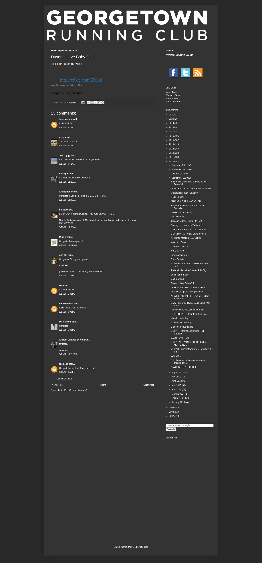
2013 (171, 148)
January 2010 (178, 402)
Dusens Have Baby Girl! (182, 283)
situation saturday (179, 318)
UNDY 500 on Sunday (181, 212)
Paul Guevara (66, 303)
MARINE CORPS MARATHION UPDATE (191, 188)
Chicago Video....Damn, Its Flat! (186, 221)
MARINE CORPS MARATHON (186, 201)
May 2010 (177, 385)
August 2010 (178, 372)
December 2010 (180, 165)
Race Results (177, 259)
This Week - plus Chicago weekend (188, 291)
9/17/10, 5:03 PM (67, 312)
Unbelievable (177, 216)
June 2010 (177, 381)
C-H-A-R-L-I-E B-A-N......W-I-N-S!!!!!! (189, 229)
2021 (171, 114)
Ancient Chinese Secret (71, 339)
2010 (171, 161)
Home (103, 385)
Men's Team (171, 92)
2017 (171, 131)
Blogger (144, 547)
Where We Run (173, 101)
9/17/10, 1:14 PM (67, 275)
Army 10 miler (177, 250)
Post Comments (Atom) (75, 390)
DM (61, 285)
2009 (171, 407)
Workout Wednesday (181, 322)
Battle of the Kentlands (182, 327)
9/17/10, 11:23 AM (68, 182)
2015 (171, 140)
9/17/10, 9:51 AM (67, 164)
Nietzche (63, 364)
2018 (171, 127)
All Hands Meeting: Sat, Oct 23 (186, 238)
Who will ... (176, 356)
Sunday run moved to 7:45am (185, 225)
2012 (171, 153)
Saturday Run (177, 279)
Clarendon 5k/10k (179, 246)
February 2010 (179, 398)
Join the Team (172, 98)
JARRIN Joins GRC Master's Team (188, 287)
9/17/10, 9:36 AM (67, 127)
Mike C (62, 237)
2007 (171, 416)
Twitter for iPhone (76, 85)
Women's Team (173, 95)
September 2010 (180, 178)
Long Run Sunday (179, 274)
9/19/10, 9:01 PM (67, 372)
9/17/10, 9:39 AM (67, 145)
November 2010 (180, 169)
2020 (171, 119)
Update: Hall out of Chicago (184, 193)
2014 (171, 144)
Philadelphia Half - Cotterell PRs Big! (189, 270)
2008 (171, 412)
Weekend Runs (178, 242)
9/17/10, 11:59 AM (68, 227)
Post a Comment (63, 378)
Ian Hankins (65, 321)
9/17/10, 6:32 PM (67, 330)
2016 (171, 136)
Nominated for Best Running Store (187, 309)
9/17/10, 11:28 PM (68, 354)
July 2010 (177, 376)
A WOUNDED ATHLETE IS (184, 367)
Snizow (63, 209)
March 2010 (178, 394)
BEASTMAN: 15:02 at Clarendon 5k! (188, 234)
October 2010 (178, 173)
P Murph (63, 173)
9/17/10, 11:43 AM (68, 200)
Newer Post (57, 385)
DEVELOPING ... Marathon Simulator (189, 314)
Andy (62, 137)
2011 (171, 157)
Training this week (179, 255)
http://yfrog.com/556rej (81, 80)
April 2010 (177, 389)
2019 (171, 123)
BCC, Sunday (177, 197)
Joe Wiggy (64, 155)
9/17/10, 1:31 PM (67, 294)
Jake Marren (65, 119)
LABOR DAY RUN (180, 338)
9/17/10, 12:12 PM (68, 245)
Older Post (148, 385)
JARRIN (63, 255)
